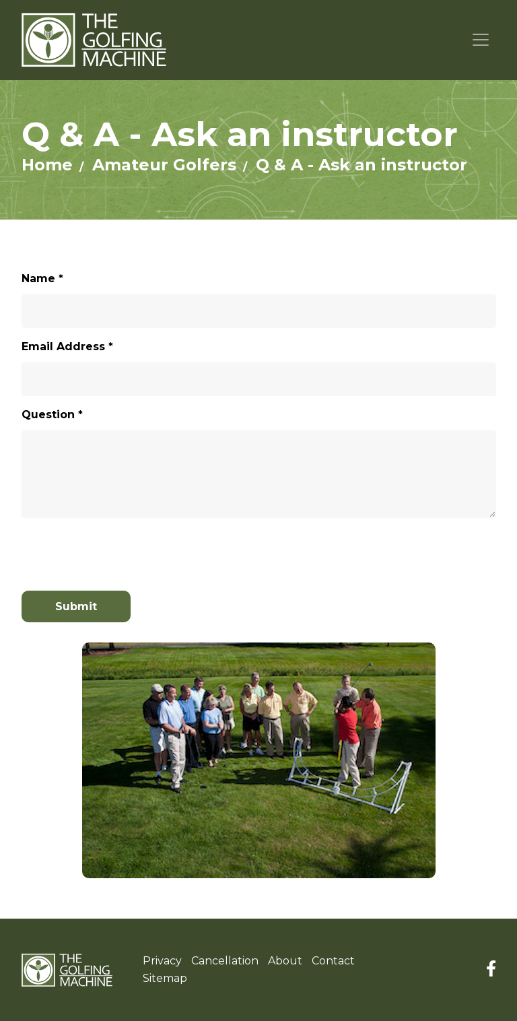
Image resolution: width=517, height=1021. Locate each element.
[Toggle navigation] (481, 40)
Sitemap (165, 978)
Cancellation (224, 960)
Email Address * (67, 346)
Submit (76, 606)
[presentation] (100, 548)
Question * (52, 414)
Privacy (162, 960)
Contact (333, 960)
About (285, 960)
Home (47, 164)
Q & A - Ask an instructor (361, 164)
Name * (42, 278)
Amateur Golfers (164, 164)
